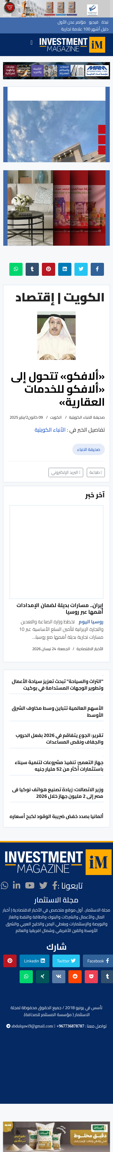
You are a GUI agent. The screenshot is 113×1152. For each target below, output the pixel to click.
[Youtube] (30, 885)
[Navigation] (31, 44)
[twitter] (43, 885)
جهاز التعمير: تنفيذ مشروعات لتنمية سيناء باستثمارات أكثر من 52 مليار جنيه (59, 765)
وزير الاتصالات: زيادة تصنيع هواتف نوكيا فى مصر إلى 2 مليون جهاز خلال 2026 (57, 793)
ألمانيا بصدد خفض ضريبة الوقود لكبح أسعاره (56, 816)
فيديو (94, 22)
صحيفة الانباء (88, 449)
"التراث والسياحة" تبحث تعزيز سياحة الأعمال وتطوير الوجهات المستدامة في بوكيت (57, 684)
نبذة (105, 22)
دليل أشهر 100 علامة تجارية (84, 29)
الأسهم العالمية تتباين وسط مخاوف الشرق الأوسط (57, 711)
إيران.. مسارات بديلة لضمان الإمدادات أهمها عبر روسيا (60, 608)
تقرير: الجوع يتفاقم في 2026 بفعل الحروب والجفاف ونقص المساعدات (59, 738)
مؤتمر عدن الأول (72, 22)
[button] (10, 70)
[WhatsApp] (4, 885)
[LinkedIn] (16, 885)
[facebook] (55, 885)
